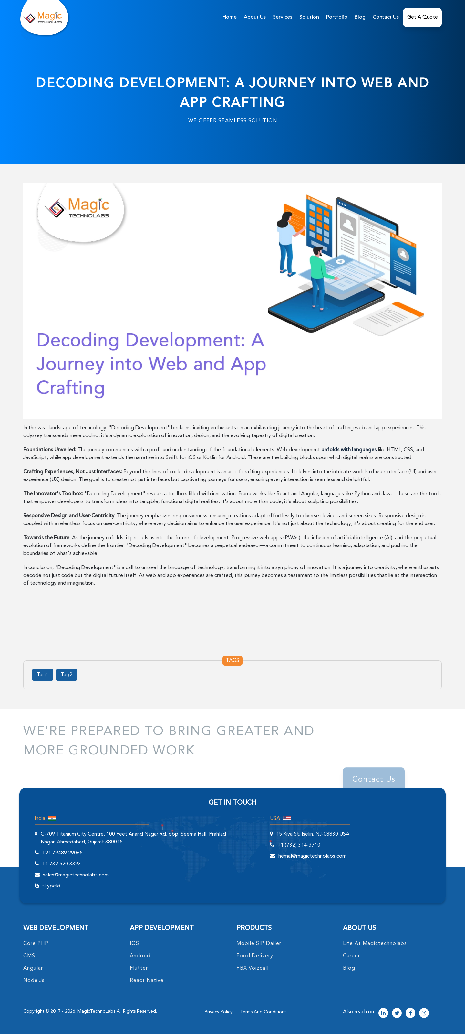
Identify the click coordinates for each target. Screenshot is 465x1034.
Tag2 (66, 674)
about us (255, 17)
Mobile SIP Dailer (258, 943)
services (282, 17)
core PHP (35, 943)
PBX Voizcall (252, 968)
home (229, 17)
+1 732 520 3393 (61, 864)
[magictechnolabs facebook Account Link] (410, 1013)
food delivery (254, 956)
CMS (29, 956)
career (351, 956)
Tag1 (42, 674)
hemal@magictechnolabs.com (312, 856)
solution (309, 17)
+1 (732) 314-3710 (298, 845)
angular (33, 968)
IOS (134, 943)
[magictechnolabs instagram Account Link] (424, 1013)
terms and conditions (263, 1012)
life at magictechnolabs (375, 943)
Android (140, 956)
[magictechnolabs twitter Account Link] (397, 1013)
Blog (360, 17)
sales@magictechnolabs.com (76, 875)
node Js (34, 980)
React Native (147, 980)
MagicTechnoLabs (96, 1011)
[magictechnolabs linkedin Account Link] (383, 1013)
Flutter (139, 968)
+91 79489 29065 (62, 853)
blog (349, 968)
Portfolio (336, 17)
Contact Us (386, 17)
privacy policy (218, 1012)
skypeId (51, 886)
